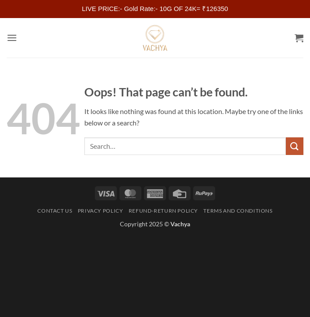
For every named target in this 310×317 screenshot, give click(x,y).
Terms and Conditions (237, 210)
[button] (12, 37)
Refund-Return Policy (163, 210)
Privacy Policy (100, 210)
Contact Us (54, 210)
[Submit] (294, 146)
